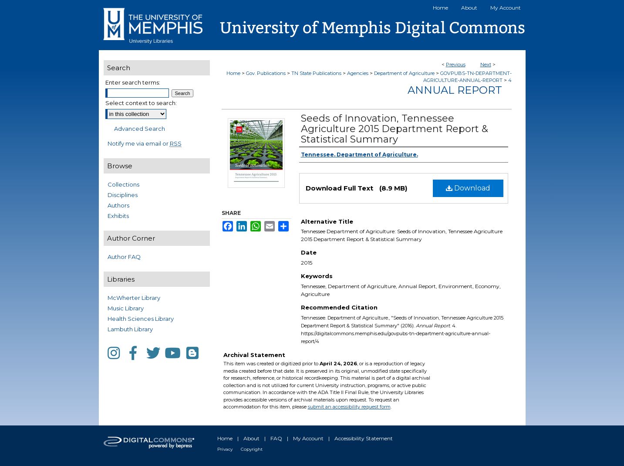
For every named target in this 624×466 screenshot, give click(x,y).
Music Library (126, 308)
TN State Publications (316, 73)
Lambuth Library (130, 329)
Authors (118, 205)
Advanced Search (139, 128)
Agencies (357, 73)
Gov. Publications (266, 73)
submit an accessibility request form (349, 407)
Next (485, 64)
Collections (123, 184)
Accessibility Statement (363, 438)
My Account (308, 438)
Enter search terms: (132, 82)
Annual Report (455, 90)
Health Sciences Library (141, 318)
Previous (455, 64)
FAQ (276, 438)
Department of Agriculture (404, 73)
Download (468, 188)
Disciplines (123, 194)
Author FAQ (124, 256)
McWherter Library (134, 297)
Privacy (225, 449)
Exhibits (118, 215)
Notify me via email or (145, 143)
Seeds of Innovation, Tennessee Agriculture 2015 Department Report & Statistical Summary (394, 128)
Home (233, 73)
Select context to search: (141, 102)
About (251, 438)
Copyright (252, 449)
